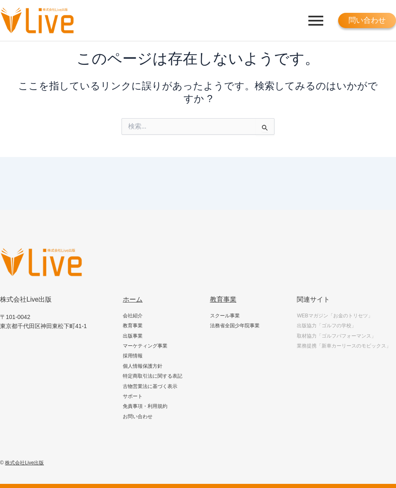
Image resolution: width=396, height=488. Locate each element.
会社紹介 (133, 316)
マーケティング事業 (145, 346)
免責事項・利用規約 (145, 406)
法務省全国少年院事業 (235, 326)
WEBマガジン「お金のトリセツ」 (334, 316)
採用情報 (133, 356)
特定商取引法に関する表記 (152, 376)
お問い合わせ (138, 416)
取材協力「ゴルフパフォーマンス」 (336, 336)
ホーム (133, 299)
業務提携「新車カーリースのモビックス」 (344, 346)
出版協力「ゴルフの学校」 (326, 326)
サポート (133, 396)
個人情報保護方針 (142, 366)
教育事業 (133, 326)
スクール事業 (225, 316)
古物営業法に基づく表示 (150, 386)
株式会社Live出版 (24, 463)
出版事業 (133, 336)
